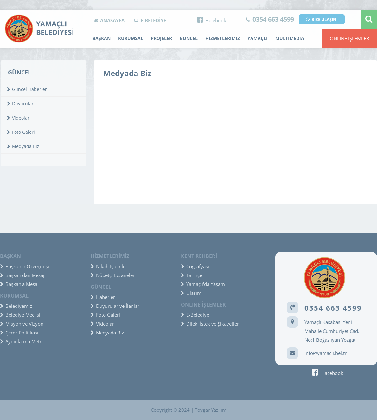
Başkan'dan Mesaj (22, 275)
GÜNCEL (189, 38)
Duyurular (20, 103)
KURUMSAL (130, 38)
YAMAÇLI (257, 38)
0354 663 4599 (270, 19)
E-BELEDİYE (150, 20)
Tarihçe (191, 275)
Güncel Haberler (27, 89)
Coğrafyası (195, 266)
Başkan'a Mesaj (19, 284)
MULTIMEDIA (289, 38)
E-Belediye (195, 315)
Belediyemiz (16, 306)
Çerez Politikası (19, 332)
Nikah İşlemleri (110, 266)
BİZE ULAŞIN (321, 19)
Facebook (211, 20)
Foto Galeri (21, 132)
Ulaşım (191, 293)
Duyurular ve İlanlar (115, 306)
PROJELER (161, 38)
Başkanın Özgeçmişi (24, 266)
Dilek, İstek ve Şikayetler (210, 323)
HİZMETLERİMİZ (222, 38)
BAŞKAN (102, 38)
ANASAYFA (109, 20)
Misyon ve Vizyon (21, 323)
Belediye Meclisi (20, 315)
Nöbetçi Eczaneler (113, 275)
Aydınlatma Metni (22, 341)
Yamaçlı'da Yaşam (203, 284)
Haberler (103, 297)
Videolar (18, 118)
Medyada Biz (23, 146)
